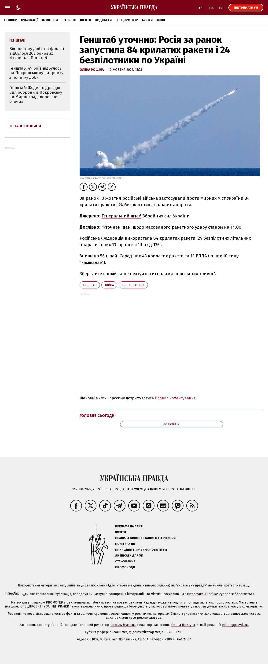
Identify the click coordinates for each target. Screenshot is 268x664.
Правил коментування (175, 398)
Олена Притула (183, 625)
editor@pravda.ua (235, 625)
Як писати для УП (129, 555)
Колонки (50, 20)
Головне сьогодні (98, 415)
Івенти (85, 20)
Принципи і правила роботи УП (141, 549)
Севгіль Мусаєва (123, 625)
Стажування (125, 561)
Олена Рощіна (92, 70)
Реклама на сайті (129, 526)
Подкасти (103, 20)
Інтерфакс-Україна (202, 594)
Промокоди (125, 567)
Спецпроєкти (126, 20)
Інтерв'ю (69, 20)
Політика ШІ (125, 544)
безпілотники (133, 285)
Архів (160, 20)
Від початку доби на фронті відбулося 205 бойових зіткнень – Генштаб (36, 53)
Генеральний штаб (121, 216)
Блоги (147, 20)
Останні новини (25, 126)
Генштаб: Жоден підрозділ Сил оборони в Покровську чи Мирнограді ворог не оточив (35, 94)
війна (109, 285)
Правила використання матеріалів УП (146, 538)
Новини (10, 20)
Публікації (29, 20)
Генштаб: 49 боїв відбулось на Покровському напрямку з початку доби (36, 73)
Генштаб (89, 285)
